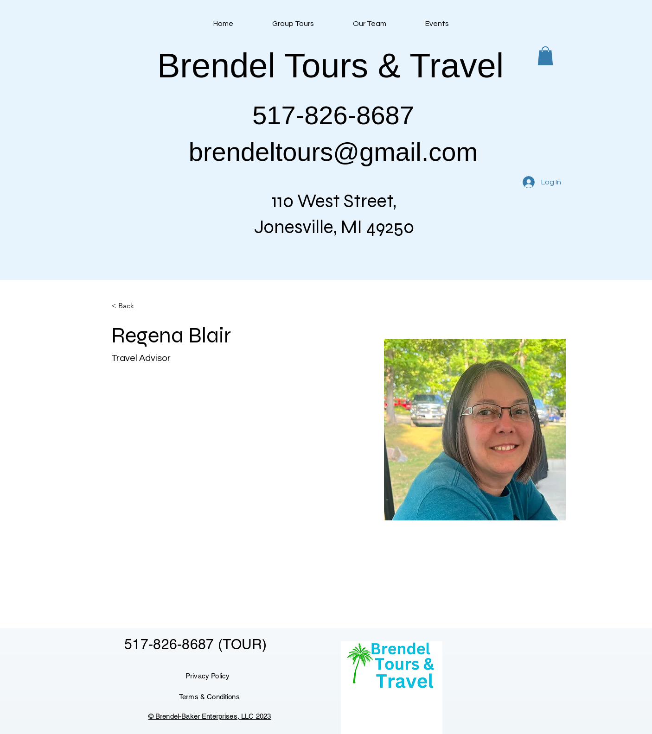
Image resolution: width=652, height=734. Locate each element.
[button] (545, 55)
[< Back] (129, 306)
